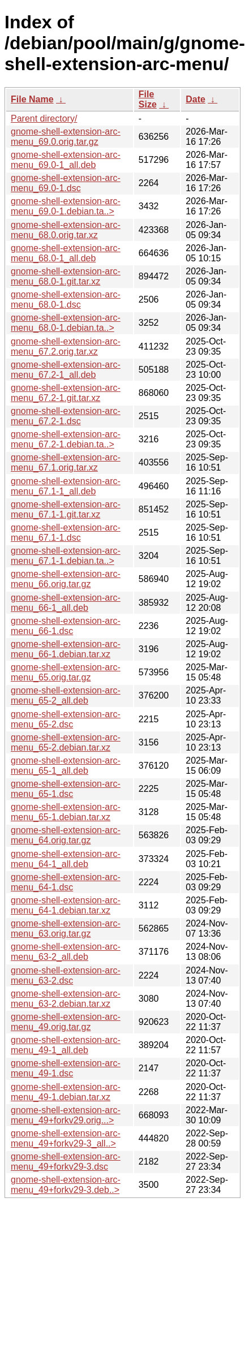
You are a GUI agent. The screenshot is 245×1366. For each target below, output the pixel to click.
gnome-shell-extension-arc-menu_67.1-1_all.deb (66, 486)
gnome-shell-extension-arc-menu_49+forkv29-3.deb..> (66, 1185)
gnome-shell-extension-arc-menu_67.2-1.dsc (66, 416)
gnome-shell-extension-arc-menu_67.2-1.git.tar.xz (66, 393)
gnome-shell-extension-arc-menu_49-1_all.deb (66, 1045)
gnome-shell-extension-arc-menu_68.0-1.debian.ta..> (66, 323)
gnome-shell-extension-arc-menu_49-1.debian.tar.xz (66, 1092)
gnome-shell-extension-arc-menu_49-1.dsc (66, 1068)
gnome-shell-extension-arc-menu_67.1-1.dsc (66, 532)
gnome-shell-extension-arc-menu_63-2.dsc (66, 975)
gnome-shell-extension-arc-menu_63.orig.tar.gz (66, 928)
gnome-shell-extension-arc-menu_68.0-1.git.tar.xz (66, 276)
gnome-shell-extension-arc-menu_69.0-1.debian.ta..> (66, 206)
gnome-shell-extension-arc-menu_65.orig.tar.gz (66, 672)
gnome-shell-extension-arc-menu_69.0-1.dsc (66, 183)
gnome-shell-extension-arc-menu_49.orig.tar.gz (66, 1022)
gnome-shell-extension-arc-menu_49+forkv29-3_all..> (66, 1138)
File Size (148, 99)
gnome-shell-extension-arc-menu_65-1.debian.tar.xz (66, 812)
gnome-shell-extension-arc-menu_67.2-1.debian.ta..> (66, 439)
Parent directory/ (44, 118)
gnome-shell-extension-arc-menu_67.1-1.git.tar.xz (66, 509)
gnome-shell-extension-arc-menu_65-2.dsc (66, 719)
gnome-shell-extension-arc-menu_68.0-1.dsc (66, 299)
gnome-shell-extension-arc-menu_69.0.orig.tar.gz (66, 136)
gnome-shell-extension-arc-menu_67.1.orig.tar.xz (66, 462)
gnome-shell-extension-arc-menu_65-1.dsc (66, 789)
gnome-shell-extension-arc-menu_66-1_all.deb (66, 603)
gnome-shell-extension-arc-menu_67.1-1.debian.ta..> (66, 556)
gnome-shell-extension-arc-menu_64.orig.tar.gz (66, 835)
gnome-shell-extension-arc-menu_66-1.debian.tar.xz (66, 649)
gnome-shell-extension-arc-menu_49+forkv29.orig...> (66, 1115)
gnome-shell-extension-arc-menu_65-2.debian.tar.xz (66, 742)
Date (195, 99)
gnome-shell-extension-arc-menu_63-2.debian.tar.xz (66, 999)
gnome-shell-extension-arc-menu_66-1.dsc (66, 626)
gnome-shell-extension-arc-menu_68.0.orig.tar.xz (66, 230)
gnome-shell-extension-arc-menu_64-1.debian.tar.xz (66, 905)
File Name (32, 99)
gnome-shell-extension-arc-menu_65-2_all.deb (66, 695)
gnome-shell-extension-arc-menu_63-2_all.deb (66, 952)
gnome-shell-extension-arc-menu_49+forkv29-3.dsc (66, 1161)
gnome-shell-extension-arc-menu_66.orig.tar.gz (66, 579)
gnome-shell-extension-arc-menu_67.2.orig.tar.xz (66, 346)
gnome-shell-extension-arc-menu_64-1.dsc (66, 882)
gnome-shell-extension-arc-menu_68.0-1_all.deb (66, 253)
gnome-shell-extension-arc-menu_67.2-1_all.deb (66, 370)
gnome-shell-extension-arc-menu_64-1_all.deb (66, 859)
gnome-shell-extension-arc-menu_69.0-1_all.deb (66, 160)
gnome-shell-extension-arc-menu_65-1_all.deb (66, 765)
